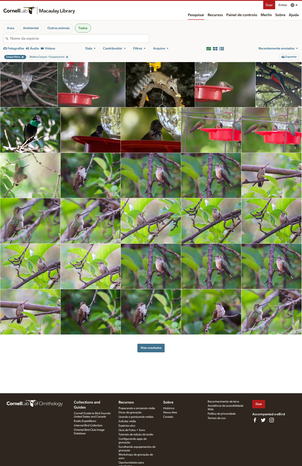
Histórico (168, 408)
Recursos (215, 15)
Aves (10, 28)
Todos (82, 28)
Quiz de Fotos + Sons (131, 430)
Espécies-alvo (126, 425)
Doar (269, 5)
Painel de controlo (241, 15)
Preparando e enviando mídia (136, 408)
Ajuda (294, 15)
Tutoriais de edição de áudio (135, 434)
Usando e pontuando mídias (136, 416)
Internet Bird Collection (88, 425)
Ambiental (31, 28)
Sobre (280, 15)
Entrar (283, 5)
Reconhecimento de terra (223, 401)
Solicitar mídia (127, 421)
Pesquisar (196, 15)
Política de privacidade (222, 413)
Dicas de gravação (130, 412)
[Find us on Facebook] (254, 420)
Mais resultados (151, 347)
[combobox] (79, 38)
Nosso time (170, 412)
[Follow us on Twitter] (263, 420)
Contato (168, 416)
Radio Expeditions (85, 421)
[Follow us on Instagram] (271, 420)
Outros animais (58, 28)
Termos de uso (217, 418)
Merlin (266, 15)
